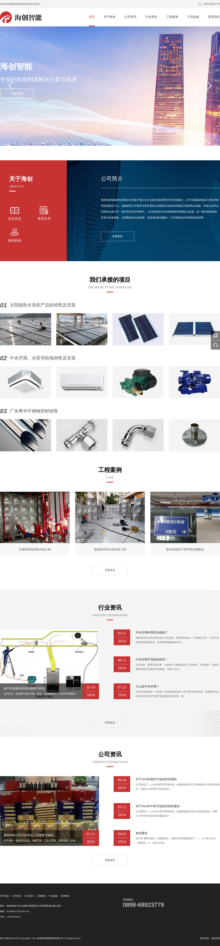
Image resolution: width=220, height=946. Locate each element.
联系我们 (214, 16)
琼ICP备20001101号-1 (10, 938)
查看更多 (117, 236)
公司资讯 (130, 16)
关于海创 (109, 16)
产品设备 (193, 16)
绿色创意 (215, 938)
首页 (92, 16)
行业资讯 (151, 16)
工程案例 (172, 16)
